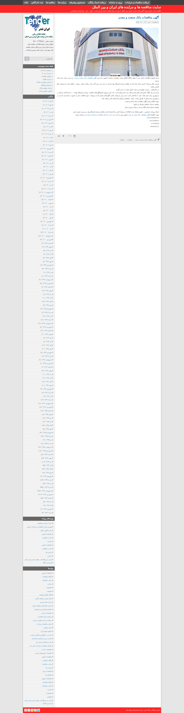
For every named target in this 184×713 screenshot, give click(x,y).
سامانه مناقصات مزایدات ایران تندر (40, 646)
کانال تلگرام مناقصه (45, 595)
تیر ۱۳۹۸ (49, 316)
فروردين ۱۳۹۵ (47, 451)
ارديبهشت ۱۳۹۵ (46, 447)
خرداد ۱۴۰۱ (48, 188)
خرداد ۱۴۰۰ (48, 232)
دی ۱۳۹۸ (49, 294)
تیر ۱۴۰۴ (49, 112)
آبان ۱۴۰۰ (48, 214)
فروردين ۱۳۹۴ (47, 494)
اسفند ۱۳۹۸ (48, 287)
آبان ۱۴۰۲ (48, 141)
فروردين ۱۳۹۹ (47, 283)
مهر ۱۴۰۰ (48, 218)
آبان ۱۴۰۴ (48, 101)
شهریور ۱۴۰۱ (47, 177)
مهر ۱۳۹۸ (48, 305)
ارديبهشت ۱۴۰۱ (46, 192)
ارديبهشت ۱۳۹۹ (46, 279)
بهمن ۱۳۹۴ (48, 458)
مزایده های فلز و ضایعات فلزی (42, 606)
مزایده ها (62, 2)
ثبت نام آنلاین (37, 2)
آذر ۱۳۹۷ (49, 341)
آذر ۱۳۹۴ (49, 465)
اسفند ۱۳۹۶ (48, 367)
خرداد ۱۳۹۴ (48, 487)
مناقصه (49, 591)
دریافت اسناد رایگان (97, 2)
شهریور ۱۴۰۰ (47, 221)
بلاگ (148, 710)
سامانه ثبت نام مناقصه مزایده (42, 620)
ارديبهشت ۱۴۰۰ (46, 236)
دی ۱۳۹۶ (49, 374)
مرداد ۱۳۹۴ (48, 480)
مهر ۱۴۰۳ (48, 130)
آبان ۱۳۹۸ (48, 301)
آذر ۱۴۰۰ (49, 210)
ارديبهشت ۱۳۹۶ (46, 403)
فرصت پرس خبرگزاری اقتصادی (42, 638)
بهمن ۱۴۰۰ (48, 203)
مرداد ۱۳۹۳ (48, 512)
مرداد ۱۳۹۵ (48, 436)
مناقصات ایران (47, 671)
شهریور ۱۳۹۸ (47, 309)
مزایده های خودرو (46, 602)
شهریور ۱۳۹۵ (47, 432)
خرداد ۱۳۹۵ (48, 443)
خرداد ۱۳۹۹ (48, 276)
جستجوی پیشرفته (77, 2)
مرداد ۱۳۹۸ (48, 312)
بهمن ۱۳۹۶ (48, 370)
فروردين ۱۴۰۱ (47, 196)
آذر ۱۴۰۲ (49, 137)
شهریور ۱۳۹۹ (47, 265)
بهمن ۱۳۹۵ (48, 414)
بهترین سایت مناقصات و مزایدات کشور (39, 527)
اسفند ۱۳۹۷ (48, 330)
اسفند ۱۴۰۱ (48, 156)
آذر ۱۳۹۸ (49, 298)
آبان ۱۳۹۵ (48, 425)
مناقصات (49, 587)
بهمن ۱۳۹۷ (48, 334)
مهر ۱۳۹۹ (48, 261)
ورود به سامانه (115, 2)
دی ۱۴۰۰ (49, 207)
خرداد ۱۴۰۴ (48, 116)
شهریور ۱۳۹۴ (47, 476)
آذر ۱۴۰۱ (49, 166)
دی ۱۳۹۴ (49, 462)
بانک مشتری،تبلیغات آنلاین (43, 598)
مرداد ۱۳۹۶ (48, 392)
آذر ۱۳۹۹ (49, 254)
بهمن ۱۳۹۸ (48, 290)
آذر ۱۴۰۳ (49, 127)
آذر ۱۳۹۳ (49, 505)
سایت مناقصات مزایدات (44, 624)
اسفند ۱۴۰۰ (48, 199)
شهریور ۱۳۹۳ (47, 509)
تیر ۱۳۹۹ (49, 272)
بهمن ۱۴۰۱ (48, 159)
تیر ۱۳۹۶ (49, 396)
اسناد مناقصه (47, 627)
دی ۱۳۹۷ (49, 338)
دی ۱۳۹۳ (49, 501)
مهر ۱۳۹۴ (48, 472)
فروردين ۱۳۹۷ (47, 363)
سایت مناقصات (47, 537)
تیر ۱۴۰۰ (49, 229)
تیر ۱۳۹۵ (49, 440)
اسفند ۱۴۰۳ (48, 123)
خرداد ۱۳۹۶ (48, 400)
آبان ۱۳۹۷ (48, 345)
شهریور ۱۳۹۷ (47, 352)
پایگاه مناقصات (47, 576)
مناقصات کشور (47, 534)
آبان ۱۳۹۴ (48, 469)
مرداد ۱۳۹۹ (48, 268)
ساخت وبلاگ (156, 710)
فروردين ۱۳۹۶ (47, 407)
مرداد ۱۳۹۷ (48, 356)
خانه (26, 2)
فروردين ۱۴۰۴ (47, 119)
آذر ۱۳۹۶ (49, 378)
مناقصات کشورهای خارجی (43, 653)
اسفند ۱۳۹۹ (48, 243)
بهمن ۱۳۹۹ (48, 247)
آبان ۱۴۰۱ (48, 170)
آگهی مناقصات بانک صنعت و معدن (138, 17)
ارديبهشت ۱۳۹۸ (46, 323)
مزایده (49, 541)
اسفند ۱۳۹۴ (48, 454)
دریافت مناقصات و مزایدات (137, 2)
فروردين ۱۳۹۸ (47, 327)
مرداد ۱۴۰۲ (48, 152)
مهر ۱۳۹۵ (48, 429)
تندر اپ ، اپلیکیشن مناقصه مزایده (41, 635)
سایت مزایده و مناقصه (44, 523)
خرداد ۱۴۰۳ (48, 134)
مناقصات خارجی (46, 613)
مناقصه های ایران (46, 631)
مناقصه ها (50, 2)
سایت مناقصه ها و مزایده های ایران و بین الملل (126, 7)
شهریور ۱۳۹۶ (47, 389)
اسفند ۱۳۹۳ (48, 498)
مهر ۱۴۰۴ (48, 105)
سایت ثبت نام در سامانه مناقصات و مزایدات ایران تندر (101, 115)
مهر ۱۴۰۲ (48, 145)
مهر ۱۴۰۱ (48, 174)
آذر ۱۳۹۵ (49, 421)
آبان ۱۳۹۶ (48, 381)
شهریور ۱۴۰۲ (47, 148)
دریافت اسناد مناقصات (45, 617)
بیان (145, 710)
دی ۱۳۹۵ (49, 418)
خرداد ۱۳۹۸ (48, 319)
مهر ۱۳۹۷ (48, 349)
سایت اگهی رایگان (46, 530)
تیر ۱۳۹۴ (49, 483)
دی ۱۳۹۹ (49, 250)
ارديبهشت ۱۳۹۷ (46, 360)
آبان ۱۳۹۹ (48, 258)
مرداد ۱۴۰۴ (48, 108)
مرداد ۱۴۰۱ (48, 181)
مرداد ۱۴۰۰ (48, 225)
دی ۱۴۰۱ (49, 163)
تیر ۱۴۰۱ (49, 185)
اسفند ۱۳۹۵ (48, 410)
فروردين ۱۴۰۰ (47, 239)
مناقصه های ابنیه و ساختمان (43, 609)
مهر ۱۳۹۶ (48, 385)
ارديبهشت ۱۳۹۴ (46, 491)
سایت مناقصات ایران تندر (44, 642)
